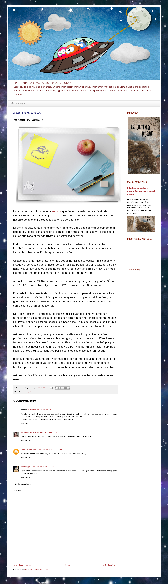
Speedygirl (25, 467)
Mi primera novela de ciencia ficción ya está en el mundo (141, 191)
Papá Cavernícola (28, 450)
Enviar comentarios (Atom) (36, 569)
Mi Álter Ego (26, 432)
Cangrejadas (28, 392)
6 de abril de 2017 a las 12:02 (40, 410)
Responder (26, 423)
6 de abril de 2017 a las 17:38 (45, 432)
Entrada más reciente (23, 565)
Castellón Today (40, 392)
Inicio (67, 565)
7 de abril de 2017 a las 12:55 (43, 467)
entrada (56, 211)
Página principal (19, 103)
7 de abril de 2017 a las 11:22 (49, 450)
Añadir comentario (22, 484)
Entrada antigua (110, 565)
